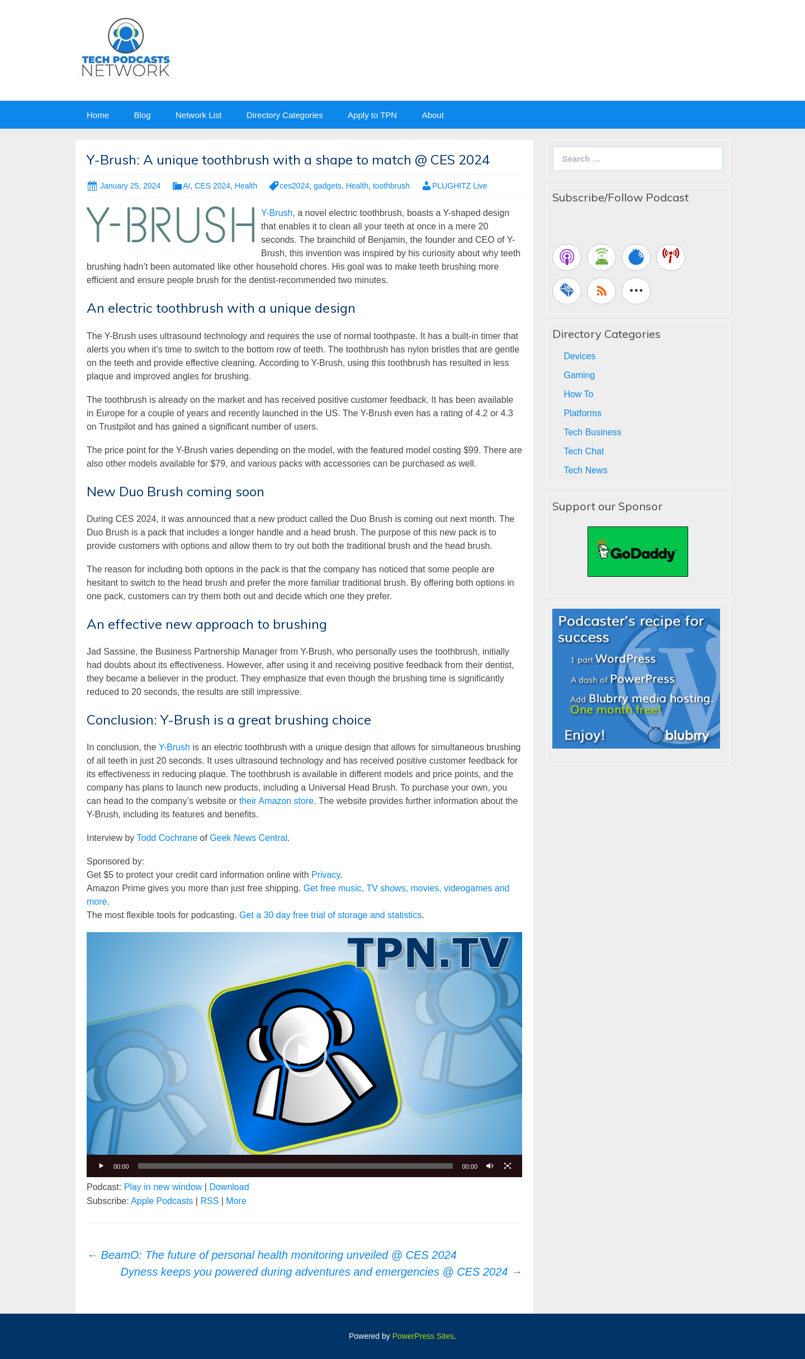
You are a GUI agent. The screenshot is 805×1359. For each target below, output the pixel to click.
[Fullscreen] (507, 1166)
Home (98, 115)
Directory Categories (285, 115)
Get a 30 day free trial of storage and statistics (330, 915)
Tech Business (592, 432)
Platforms (583, 413)
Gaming (579, 375)
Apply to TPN (372, 115)
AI (186, 185)
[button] (304, 1054)
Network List (199, 115)
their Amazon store (276, 801)
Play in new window (163, 1187)
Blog (142, 115)
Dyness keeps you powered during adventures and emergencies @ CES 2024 (321, 1272)
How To (578, 394)
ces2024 (294, 185)
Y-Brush (276, 213)
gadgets (328, 185)
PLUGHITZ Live (459, 185)
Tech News (585, 470)
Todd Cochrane (167, 838)
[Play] (101, 1166)
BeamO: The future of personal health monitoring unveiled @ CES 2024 (272, 1255)
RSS (209, 1201)
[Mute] (489, 1166)
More (236, 1201)
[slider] (295, 1166)
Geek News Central (248, 838)
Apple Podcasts (162, 1201)
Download (229, 1187)
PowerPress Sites (423, 1336)
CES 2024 (212, 185)
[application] (304, 1054)
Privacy (325, 875)
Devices (579, 356)
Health (246, 185)
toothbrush (391, 185)
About (433, 115)
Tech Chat (584, 451)
